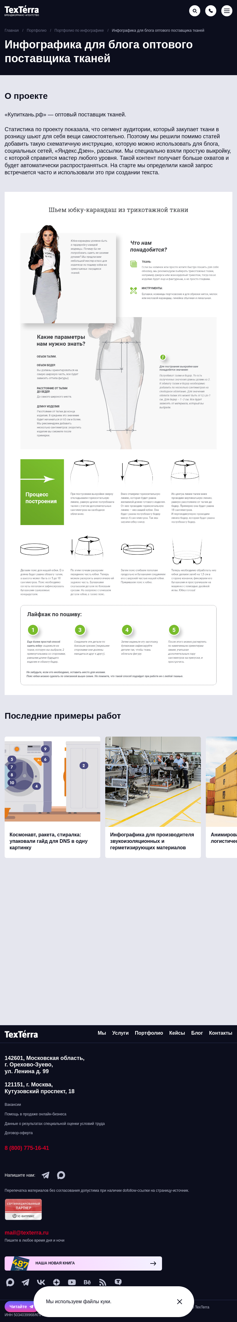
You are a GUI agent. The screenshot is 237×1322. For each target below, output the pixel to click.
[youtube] (71, 1282)
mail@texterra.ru (27, 1233)
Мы (102, 1033)
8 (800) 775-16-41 (27, 1148)
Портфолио (149, 1033)
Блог (197, 1033)
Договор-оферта (19, 1133)
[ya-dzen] (56, 1282)
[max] (61, 1175)
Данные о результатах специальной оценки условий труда (55, 1124)
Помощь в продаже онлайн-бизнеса (35, 1114)
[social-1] (102, 1282)
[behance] (87, 1282)
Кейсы (177, 1033)
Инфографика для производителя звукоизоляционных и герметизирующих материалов (152, 846)
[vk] (41, 1282)
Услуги (120, 1033)
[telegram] (45, 1175)
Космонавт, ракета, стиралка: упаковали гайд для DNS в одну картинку (49, 846)
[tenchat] (118, 1282)
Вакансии (13, 1104)
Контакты (220, 1033)
